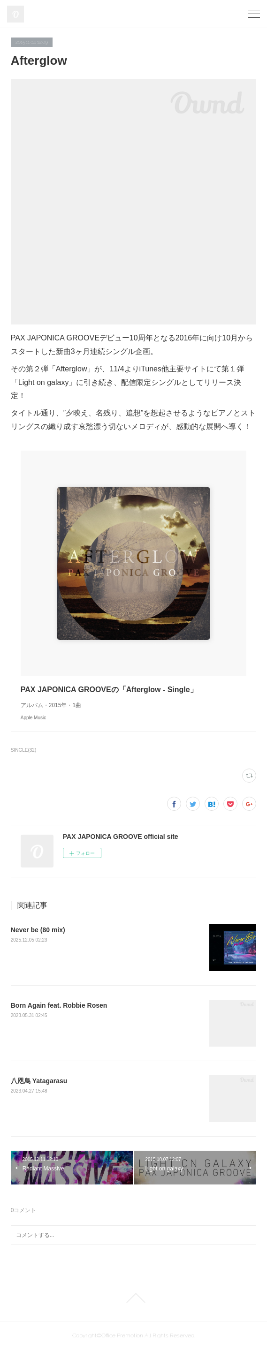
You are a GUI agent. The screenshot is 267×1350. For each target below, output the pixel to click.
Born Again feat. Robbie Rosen (59, 1005)
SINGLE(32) (24, 750)
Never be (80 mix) (38, 930)
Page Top (133, 1298)
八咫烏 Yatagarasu (39, 1081)
